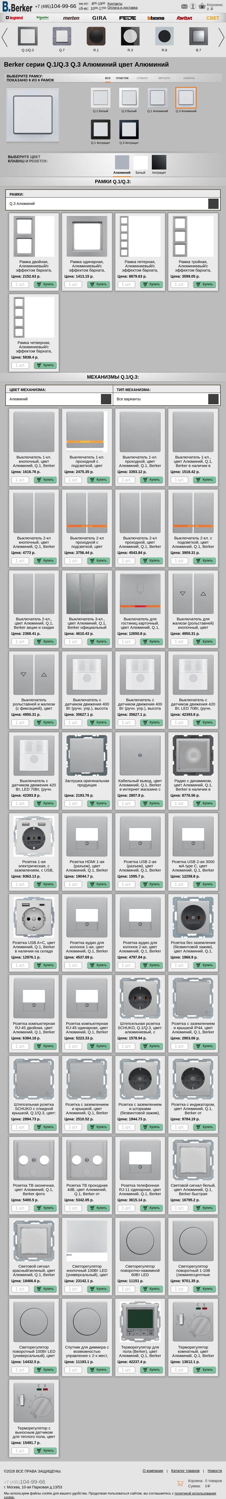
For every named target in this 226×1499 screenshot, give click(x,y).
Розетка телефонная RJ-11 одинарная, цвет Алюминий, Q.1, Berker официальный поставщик (140, 1193)
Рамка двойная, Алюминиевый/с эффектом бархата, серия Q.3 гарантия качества (34, 270)
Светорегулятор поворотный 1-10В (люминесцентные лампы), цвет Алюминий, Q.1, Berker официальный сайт (193, 1277)
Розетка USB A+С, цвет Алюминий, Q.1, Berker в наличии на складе (33, 947)
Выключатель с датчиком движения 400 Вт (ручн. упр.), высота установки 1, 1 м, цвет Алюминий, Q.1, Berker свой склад (87, 710)
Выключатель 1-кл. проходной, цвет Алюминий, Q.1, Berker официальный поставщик (140, 465)
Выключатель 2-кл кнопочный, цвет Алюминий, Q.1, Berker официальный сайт (34, 544)
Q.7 (62, 50)
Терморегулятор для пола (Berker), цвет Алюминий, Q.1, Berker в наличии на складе (140, 1353)
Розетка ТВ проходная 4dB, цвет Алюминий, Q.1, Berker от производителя (87, 1191)
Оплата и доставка (123, 8)
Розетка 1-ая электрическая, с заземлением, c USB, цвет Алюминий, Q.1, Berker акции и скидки (34, 870)
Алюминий (122, 172)
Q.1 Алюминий (157, 111)
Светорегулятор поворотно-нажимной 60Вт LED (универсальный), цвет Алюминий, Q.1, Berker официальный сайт (140, 1277)
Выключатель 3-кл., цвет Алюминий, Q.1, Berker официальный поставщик (87, 625)
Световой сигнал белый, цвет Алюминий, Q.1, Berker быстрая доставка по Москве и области (193, 1193)
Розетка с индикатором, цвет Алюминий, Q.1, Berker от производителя (193, 1110)
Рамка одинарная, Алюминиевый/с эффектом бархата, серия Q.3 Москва (87, 268)
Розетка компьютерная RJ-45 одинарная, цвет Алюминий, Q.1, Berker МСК (87, 1029)
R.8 (164, 50)
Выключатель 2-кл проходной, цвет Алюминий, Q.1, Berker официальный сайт (140, 544)
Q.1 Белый (100, 111)
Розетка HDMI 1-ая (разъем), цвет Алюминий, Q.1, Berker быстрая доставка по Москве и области (87, 870)
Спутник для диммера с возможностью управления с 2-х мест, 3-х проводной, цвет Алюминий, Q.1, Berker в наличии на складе (87, 1357)
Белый (140, 172)
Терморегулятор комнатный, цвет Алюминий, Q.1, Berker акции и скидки (193, 1353)
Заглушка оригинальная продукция (87, 783)
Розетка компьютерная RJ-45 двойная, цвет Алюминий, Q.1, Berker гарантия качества (34, 1029)
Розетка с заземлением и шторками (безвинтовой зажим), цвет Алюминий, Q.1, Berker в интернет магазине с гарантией (140, 1115)
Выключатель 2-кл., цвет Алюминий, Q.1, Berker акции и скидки (34, 623)
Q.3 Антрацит (129, 142)
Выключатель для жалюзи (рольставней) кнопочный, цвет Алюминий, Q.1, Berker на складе (193, 627)
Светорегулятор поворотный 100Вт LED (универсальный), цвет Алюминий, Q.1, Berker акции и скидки (33, 1355)
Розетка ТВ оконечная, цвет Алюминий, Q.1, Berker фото (34, 1189)
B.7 (198, 50)
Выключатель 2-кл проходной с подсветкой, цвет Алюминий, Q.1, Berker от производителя (87, 546)
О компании (153, 1471)
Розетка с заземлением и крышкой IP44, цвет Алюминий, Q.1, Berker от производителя (193, 1029)
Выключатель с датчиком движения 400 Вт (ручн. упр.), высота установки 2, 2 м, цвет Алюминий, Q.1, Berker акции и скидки (140, 710)
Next (221, 37)
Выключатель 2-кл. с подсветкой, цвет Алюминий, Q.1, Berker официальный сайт (193, 544)
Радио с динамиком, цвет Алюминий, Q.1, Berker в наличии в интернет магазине (193, 787)
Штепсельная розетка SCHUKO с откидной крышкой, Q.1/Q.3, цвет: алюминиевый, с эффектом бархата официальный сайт (34, 1115)
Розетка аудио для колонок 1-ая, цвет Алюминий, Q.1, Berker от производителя (87, 949)
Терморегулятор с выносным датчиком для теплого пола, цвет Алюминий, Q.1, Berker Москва (34, 1436)
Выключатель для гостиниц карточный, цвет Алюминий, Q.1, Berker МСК (140, 625)
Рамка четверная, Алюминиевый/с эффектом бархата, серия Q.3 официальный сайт (34, 351)
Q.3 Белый (129, 111)
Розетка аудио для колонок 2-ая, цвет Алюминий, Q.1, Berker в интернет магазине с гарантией (140, 951)
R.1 (96, 50)
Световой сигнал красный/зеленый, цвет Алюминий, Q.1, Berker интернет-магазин (34, 1272)
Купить (45, 284)
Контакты (115, 4)
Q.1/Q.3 (28, 50)
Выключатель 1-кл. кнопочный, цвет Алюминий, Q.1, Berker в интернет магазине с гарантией (34, 465)
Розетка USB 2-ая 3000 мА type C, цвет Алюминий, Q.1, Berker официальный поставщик (193, 870)
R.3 (130, 50)
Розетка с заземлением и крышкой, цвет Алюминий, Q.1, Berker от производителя (87, 1110)
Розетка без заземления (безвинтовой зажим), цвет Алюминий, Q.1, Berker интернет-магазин (193, 951)
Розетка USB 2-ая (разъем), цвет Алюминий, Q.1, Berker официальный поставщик (140, 870)
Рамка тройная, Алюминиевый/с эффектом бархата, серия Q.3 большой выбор (193, 270)
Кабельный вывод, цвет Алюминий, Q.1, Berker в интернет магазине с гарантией (140, 787)
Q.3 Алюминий (186, 111)
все (108, 78)
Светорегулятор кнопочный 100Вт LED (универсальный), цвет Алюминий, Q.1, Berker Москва (87, 1274)
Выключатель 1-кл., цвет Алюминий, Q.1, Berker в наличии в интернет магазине (193, 463)
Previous (4, 37)
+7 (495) (55, 6)
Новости (215, 1471)
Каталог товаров (185, 1471)
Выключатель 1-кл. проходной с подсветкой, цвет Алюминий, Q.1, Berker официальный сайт (87, 465)
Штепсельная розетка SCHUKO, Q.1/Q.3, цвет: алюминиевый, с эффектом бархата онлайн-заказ (140, 1032)
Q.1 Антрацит (100, 142)
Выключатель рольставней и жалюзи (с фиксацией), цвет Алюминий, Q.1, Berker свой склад (34, 708)
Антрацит (159, 172)
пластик (122, 78)
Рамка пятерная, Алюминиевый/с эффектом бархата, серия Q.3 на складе (140, 268)
